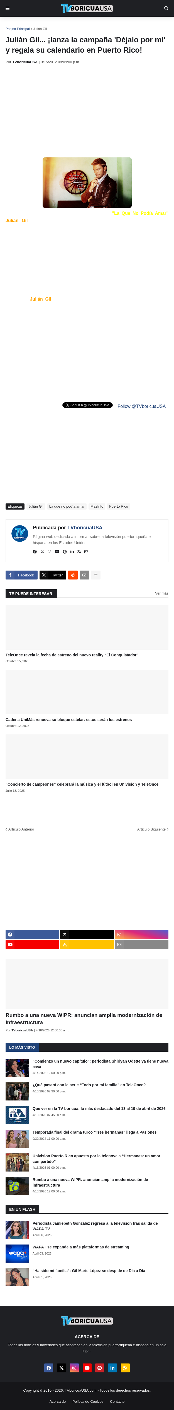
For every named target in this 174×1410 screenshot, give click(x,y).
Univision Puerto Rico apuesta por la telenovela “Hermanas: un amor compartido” (96, 1159)
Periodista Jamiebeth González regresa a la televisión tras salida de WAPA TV (95, 1226)
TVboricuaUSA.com (80, 1390)
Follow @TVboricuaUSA (141, 406)
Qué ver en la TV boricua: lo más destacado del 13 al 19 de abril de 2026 (99, 1108)
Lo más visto (22, 1047)
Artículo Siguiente (151, 829)
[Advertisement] (90, 111)
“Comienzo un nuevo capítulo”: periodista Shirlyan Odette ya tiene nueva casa (100, 1064)
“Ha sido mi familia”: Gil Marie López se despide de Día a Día (89, 1270)
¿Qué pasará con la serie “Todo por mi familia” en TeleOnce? (89, 1085)
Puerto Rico (118, 506)
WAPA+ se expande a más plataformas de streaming (81, 1247)
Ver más (161, 593)
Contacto (117, 1401)
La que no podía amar (67, 506)
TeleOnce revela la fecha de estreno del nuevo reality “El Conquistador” (72, 655)
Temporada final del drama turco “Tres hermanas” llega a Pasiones (95, 1132)
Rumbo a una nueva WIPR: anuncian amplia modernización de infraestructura (84, 1019)
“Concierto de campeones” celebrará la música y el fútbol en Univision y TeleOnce (82, 784)
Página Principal (18, 29)
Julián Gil (40, 29)
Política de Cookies (87, 1401)
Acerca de (58, 1401)
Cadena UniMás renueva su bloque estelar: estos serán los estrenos (69, 719)
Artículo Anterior (21, 829)
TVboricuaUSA (84, 527)
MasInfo (96, 506)
